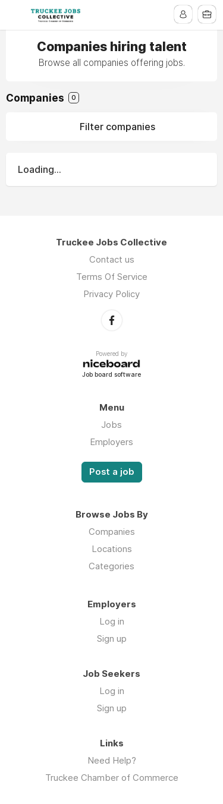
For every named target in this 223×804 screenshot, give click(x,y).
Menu (16, 15)
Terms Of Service (111, 276)
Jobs (111, 424)
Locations (112, 548)
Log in (111, 621)
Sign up (112, 638)
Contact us (111, 259)
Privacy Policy (111, 293)
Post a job (111, 471)
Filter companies (117, 127)
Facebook (112, 320)
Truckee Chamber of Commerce (111, 777)
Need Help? (111, 760)
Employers (111, 441)
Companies (112, 531)
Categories (111, 566)
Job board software (111, 375)
